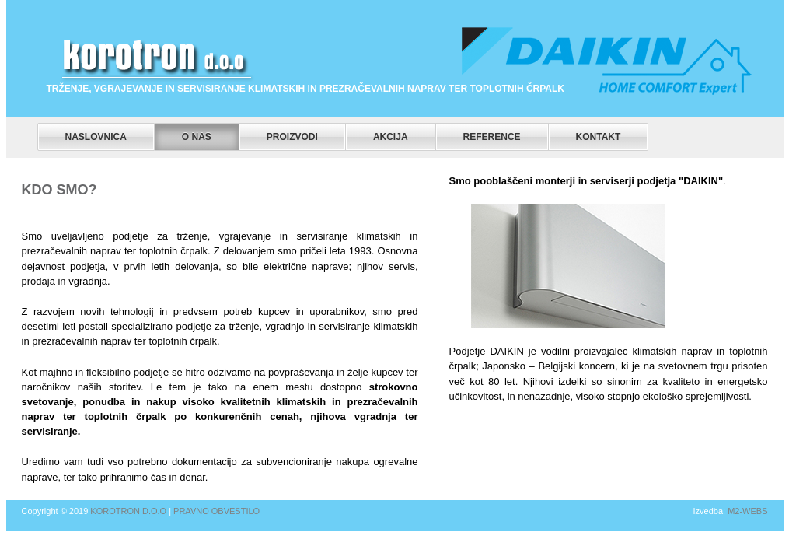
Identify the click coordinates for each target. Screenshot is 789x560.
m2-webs (747, 511)
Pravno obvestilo (216, 511)
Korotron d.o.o (128, 511)
